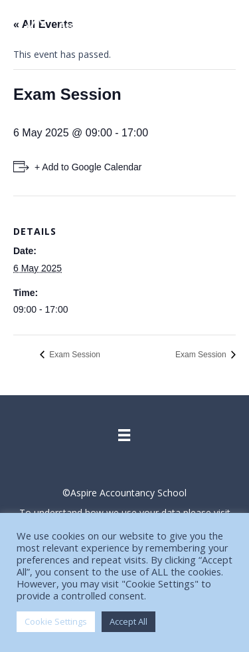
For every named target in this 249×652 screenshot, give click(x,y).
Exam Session (73, 354)
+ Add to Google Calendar (88, 167)
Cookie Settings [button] (56, 621)
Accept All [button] (128, 621)
